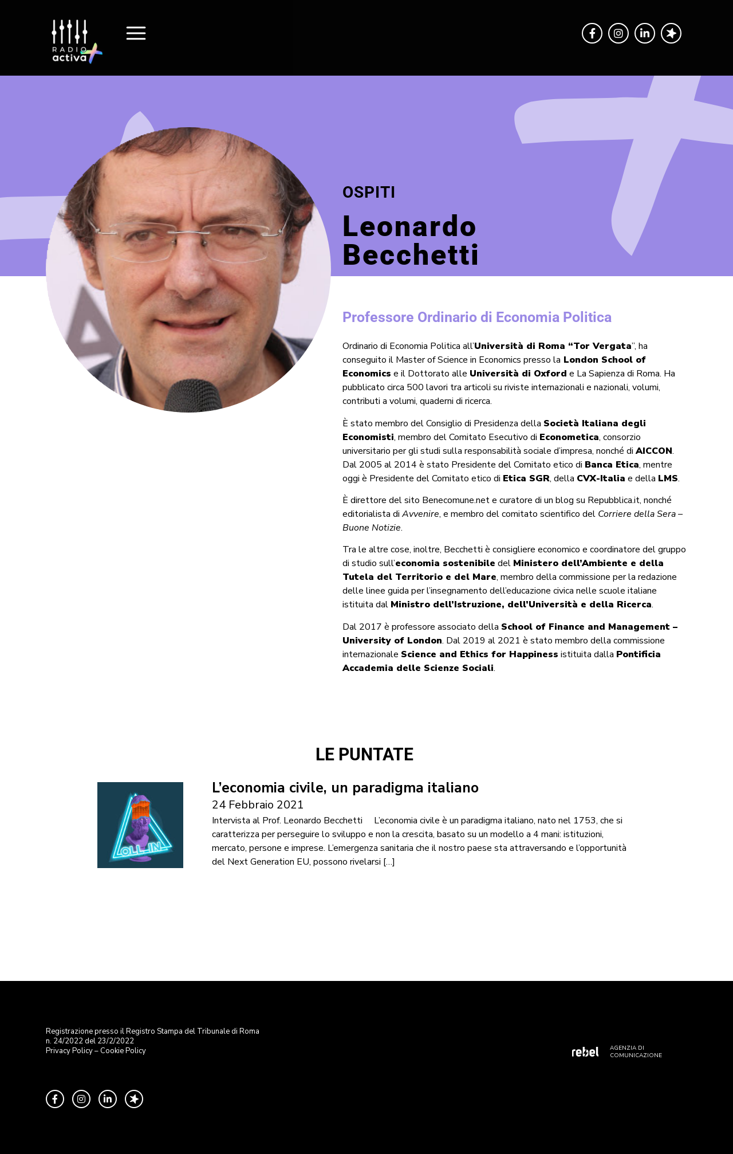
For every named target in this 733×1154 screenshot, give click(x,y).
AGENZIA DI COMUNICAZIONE (636, 1051)
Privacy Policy (69, 1051)
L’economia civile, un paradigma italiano (345, 788)
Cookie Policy (123, 1051)
